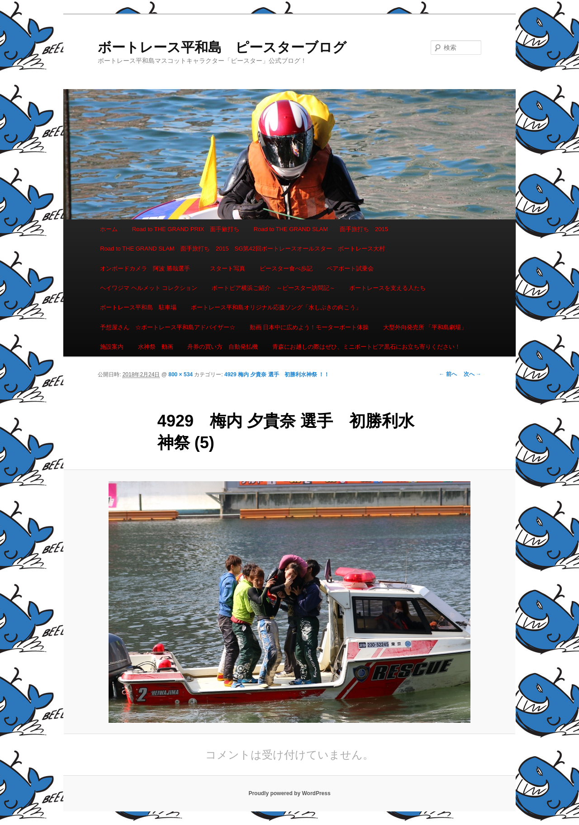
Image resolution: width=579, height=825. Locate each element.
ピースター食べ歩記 (286, 268)
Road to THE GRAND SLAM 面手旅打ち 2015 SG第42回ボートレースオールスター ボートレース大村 (242, 248)
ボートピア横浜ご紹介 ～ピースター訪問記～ (273, 287)
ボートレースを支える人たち (387, 287)
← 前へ (447, 374)
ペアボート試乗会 (350, 268)
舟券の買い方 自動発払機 (222, 346)
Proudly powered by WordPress (289, 793)
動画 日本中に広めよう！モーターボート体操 (309, 327)
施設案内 (111, 346)
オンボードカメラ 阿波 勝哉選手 (148, 268)
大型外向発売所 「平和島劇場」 (425, 327)
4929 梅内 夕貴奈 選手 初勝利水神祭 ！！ (279, 374)
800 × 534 (180, 374)
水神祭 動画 (155, 346)
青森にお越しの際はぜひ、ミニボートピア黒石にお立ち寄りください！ (366, 346)
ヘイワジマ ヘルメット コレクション (148, 287)
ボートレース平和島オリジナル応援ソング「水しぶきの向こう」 (276, 307)
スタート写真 (227, 268)
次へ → (472, 374)
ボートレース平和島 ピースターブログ (222, 47)
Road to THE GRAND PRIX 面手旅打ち (185, 229)
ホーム (109, 229)
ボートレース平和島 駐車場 (138, 307)
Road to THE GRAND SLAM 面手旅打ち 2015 (321, 229)
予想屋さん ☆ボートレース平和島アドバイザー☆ (167, 327)
